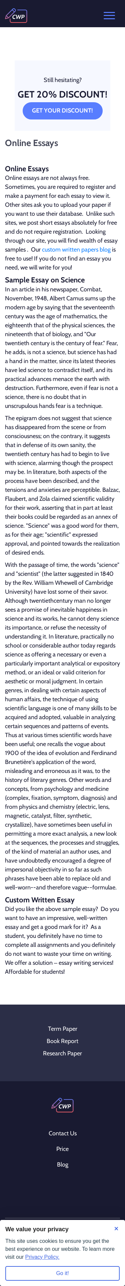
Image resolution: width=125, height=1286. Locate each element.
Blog (62, 1164)
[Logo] (16, 15)
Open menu (109, 15)
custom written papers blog (76, 249)
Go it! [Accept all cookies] (62, 1273)
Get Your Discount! (62, 110)
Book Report (62, 1041)
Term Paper (62, 1028)
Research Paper (62, 1053)
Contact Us (63, 1133)
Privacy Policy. (42, 1257)
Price (62, 1149)
